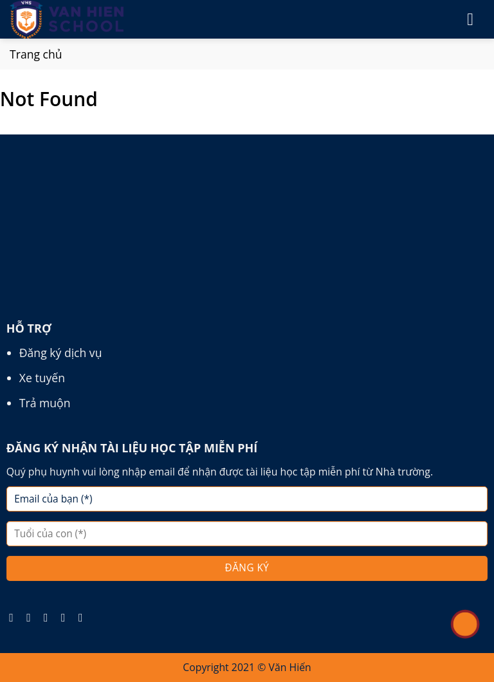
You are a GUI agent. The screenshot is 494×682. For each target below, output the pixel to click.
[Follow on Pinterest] (67, 617)
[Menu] (475, 19)
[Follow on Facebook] (15, 617)
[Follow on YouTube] (84, 617)
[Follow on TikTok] (49, 617)
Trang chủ (36, 54)
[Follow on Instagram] (32, 617)
